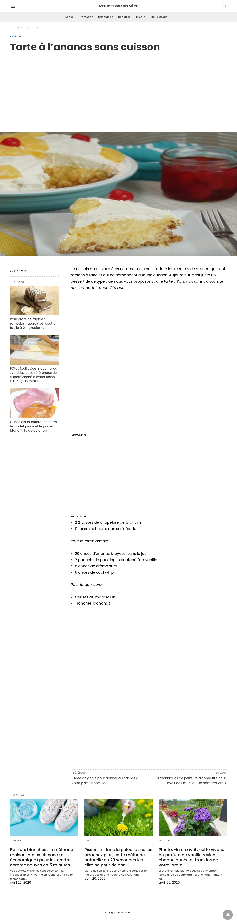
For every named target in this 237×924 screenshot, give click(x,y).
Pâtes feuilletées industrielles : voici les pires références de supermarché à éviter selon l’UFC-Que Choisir (33, 375)
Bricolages (105, 17)
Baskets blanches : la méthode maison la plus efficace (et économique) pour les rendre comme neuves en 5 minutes (41, 857)
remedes (87, 17)
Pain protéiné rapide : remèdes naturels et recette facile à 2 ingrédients (32, 323)
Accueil (70, 17)
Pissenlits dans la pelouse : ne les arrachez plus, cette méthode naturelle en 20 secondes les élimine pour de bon (118, 857)
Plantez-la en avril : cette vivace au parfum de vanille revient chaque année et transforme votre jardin (192, 857)
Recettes (124, 17)
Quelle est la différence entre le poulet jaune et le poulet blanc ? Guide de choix (33, 426)
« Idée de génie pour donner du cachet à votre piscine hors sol (105, 780)
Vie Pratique (159, 17)
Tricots (140, 17)
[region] (118, 88)
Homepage (16, 27)
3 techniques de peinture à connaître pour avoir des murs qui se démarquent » (191, 780)
